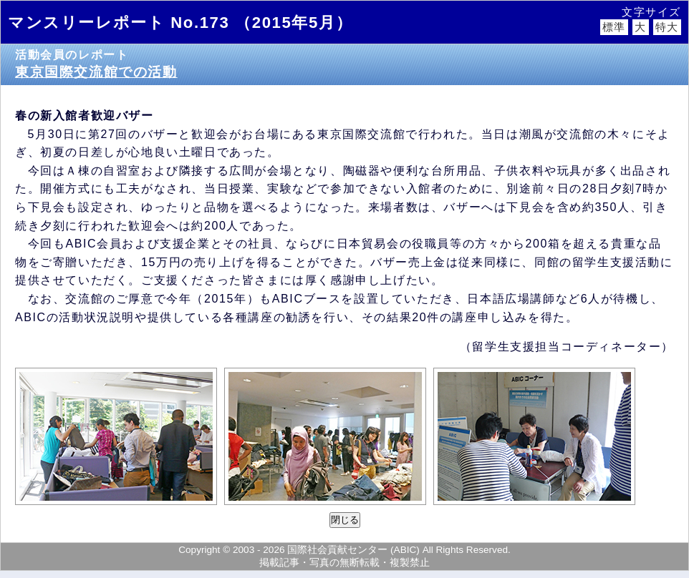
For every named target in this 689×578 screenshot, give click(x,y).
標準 (614, 27)
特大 (667, 27)
